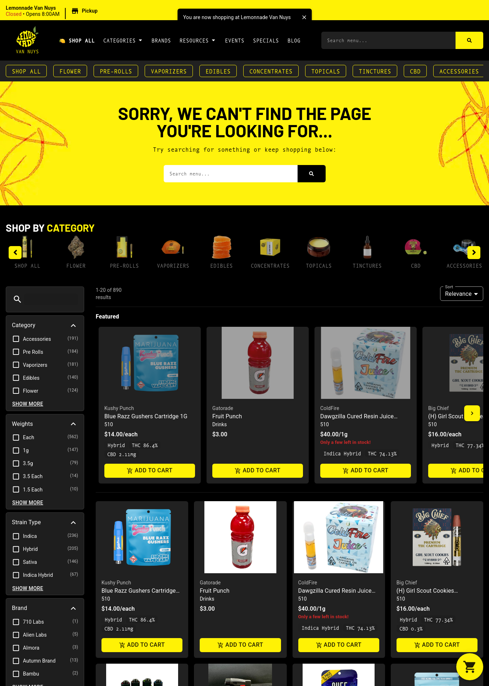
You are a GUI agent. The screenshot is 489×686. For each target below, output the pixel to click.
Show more (27, 404)
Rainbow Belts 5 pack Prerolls (337, 567)
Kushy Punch (116, 397)
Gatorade (210, 397)
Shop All (26, 71)
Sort (449, 286)
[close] (304, 17)
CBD (415, 71)
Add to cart (142, 459)
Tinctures (375, 71)
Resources (198, 40)
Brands (161, 40)
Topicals (325, 71)
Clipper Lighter (120, 567)
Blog (293, 40)
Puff (303, 559)
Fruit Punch (215, 404)
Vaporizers (169, 71)
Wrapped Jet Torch (224, 567)
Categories (123, 40)
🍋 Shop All (77, 40)
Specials (266, 40)
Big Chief (407, 397)
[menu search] (51, 299)
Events (234, 40)
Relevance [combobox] (458, 293)
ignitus (207, 559)
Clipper (109, 559)
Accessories (459, 71)
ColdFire (307, 397)
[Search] (469, 40)
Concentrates (271, 71)
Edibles (218, 71)
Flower (70, 71)
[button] (53, 11)
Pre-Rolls (116, 71)
